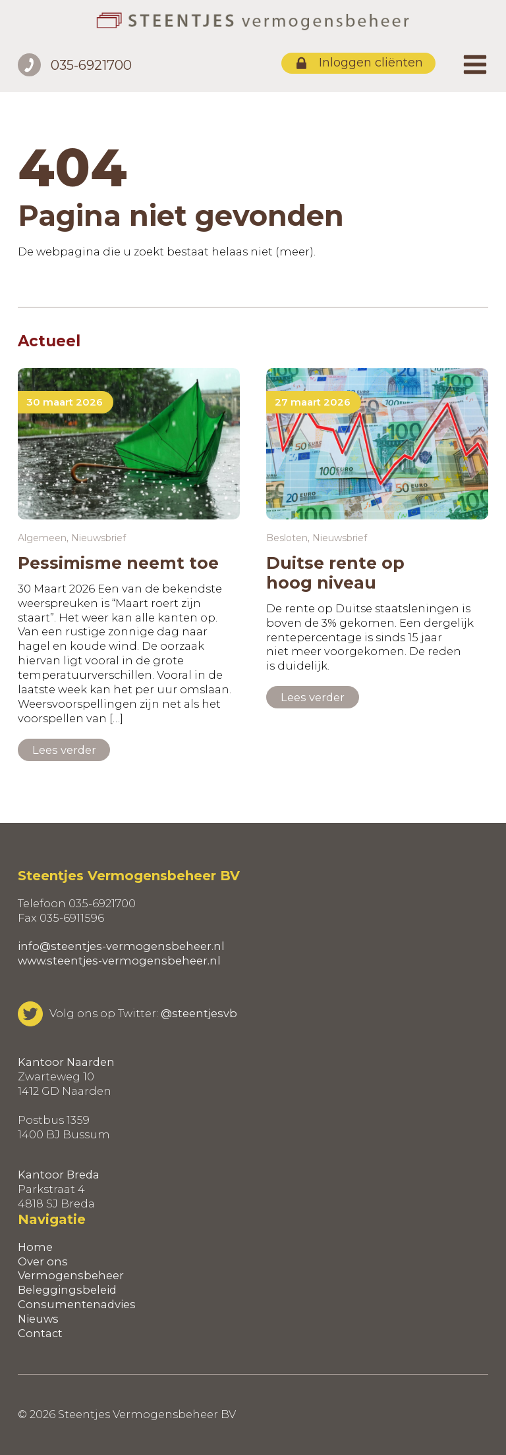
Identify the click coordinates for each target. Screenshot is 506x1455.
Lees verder (64, 749)
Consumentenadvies (77, 1304)
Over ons (43, 1261)
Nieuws (38, 1318)
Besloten (287, 538)
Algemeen (42, 538)
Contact (40, 1333)
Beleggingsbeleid (67, 1289)
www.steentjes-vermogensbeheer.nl (119, 960)
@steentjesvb (199, 1013)
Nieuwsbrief (98, 538)
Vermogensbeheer (71, 1275)
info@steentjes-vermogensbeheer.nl (121, 946)
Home (35, 1247)
